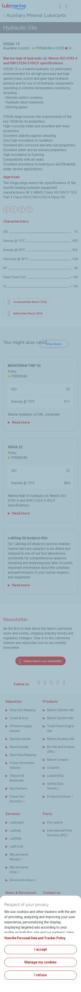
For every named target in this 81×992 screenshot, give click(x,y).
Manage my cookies (40, 962)
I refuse (40, 975)
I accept (40, 949)
